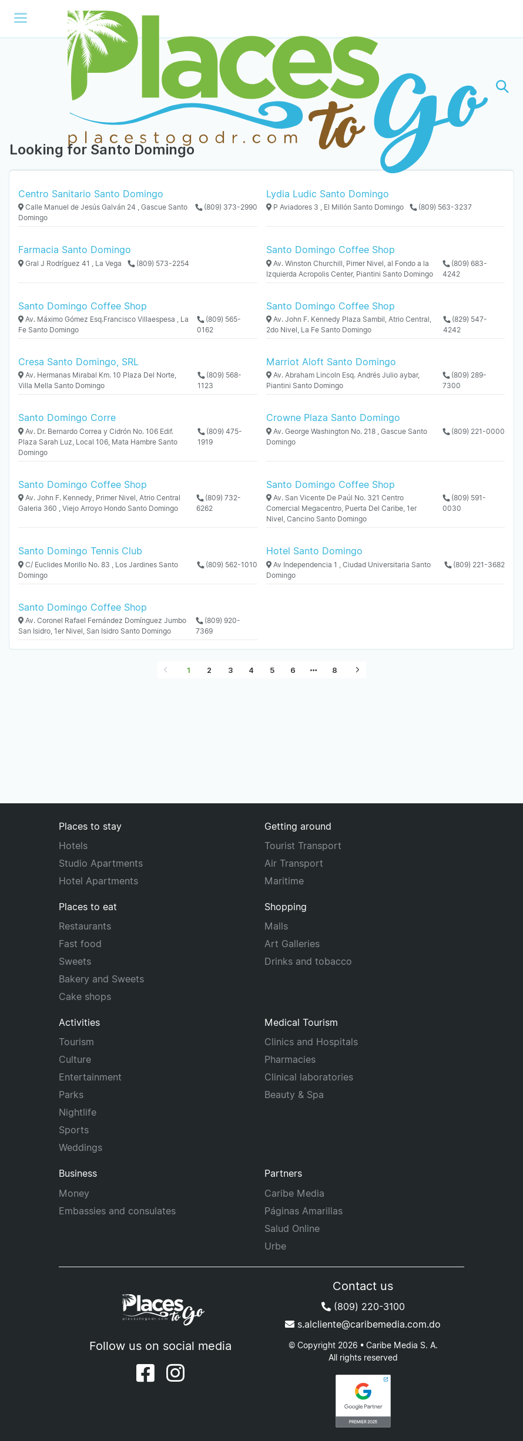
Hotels (73, 845)
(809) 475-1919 (219, 436)
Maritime (284, 881)
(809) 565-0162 (219, 324)
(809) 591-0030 (464, 503)
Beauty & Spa (294, 1094)
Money (74, 1193)
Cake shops (85, 996)
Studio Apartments (101, 863)
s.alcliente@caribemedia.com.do (363, 1324)
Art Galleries (292, 944)
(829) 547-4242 (465, 324)
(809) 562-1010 (227, 564)
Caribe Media (294, 1193)
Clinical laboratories (308, 1077)
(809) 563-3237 (441, 207)
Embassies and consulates (117, 1211)
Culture (75, 1059)
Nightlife (77, 1112)
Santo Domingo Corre (67, 417)
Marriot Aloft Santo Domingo (331, 362)
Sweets (75, 961)
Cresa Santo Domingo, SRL (78, 362)
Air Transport (293, 863)
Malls (276, 926)
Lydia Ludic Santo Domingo (327, 194)
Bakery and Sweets (101, 979)
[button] (502, 87)
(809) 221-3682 (474, 564)
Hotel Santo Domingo (314, 551)
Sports (74, 1130)
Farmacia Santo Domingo (74, 249)
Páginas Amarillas (303, 1211)
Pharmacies (290, 1059)
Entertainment (90, 1077)
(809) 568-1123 (219, 380)
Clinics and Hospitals (311, 1042)
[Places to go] (261, 86)
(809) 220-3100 (363, 1306)
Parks (71, 1094)
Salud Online (292, 1228)
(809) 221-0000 (473, 431)
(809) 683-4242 (464, 268)
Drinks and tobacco (308, 961)
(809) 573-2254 (158, 263)
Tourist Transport (302, 845)
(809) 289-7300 (464, 380)
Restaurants (85, 926)
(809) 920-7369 (218, 625)
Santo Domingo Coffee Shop (330, 249)
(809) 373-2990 (226, 207)
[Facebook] (145, 1373)
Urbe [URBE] (275, 1246)
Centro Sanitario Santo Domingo (90, 194)
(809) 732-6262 (218, 503)
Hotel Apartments (98, 881)
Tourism (76, 1042)
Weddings (80, 1147)
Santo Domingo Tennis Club (80, 551)
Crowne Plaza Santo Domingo (333, 417)
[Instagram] (175, 1373)
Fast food (80, 944)
